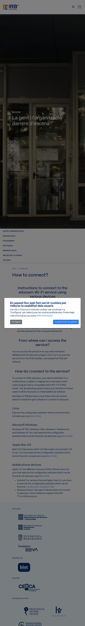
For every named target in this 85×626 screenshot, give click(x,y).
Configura (16, 322)
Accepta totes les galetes (66, 322)
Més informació (45, 316)
